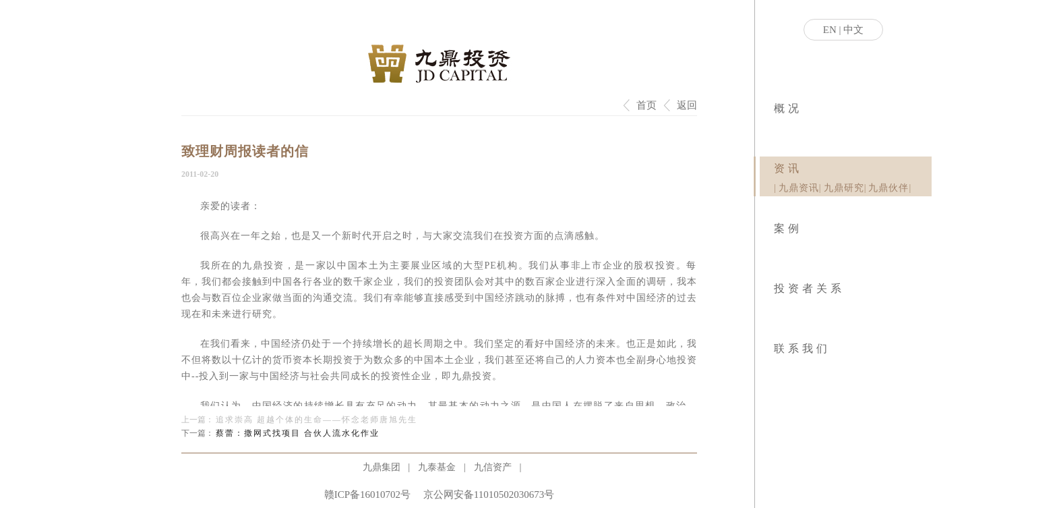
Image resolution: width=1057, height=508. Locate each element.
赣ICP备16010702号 (367, 494)
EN (830, 29)
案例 (788, 228)
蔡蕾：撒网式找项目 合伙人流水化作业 (298, 433)
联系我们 (802, 348)
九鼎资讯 (799, 188)
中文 (853, 29)
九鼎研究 (844, 188)
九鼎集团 (381, 467)
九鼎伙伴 (888, 188)
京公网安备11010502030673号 (488, 494)
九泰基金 (437, 467)
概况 (788, 108)
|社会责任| (779, 128)
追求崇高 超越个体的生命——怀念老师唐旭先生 (316, 419)
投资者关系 (809, 288)
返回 (687, 105)
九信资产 (493, 467)
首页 (646, 105)
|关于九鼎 (775, 128)
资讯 (788, 168)
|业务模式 (777, 128)
